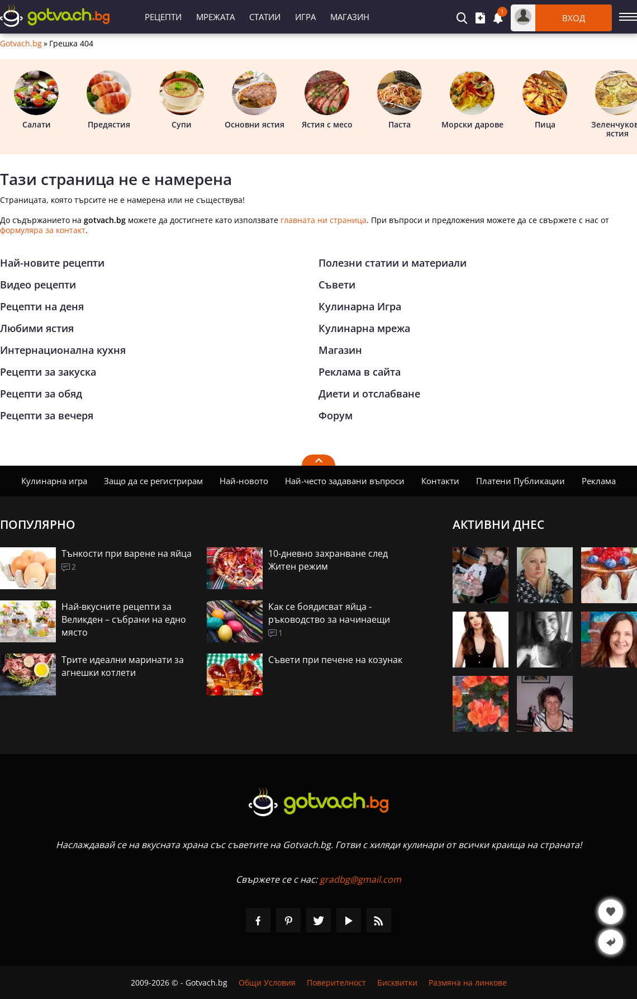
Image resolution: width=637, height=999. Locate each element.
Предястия (109, 100)
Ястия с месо (327, 100)
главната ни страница (324, 220)
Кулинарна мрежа (364, 328)
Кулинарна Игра (359, 306)
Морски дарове (472, 100)
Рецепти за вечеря (46, 415)
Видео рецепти (38, 284)
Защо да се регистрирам (153, 480)
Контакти (440, 480)
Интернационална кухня (63, 350)
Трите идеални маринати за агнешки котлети (122, 666)
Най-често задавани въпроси (345, 480)
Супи (181, 100)
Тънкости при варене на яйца (126, 553)
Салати (36, 100)
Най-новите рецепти (52, 262)
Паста (399, 100)
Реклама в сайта (359, 371)
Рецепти (163, 16)
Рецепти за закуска (48, 371)
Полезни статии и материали (392, 262)
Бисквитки (397, 982)
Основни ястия (254, 100)
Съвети (336, 284)
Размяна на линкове (468, 982)
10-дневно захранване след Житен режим (328, 559)
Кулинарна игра (54, 480)
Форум (335, 415)
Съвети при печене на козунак (335, 660)
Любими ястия (37, 328)
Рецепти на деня (42, 306)
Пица (544, 100)
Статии (265, 16)
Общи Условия (267, 982)
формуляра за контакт (42, 230)
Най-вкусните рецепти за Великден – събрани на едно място (123, 619)
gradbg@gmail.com (360, 879)
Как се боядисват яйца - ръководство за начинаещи (329, 613)
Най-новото (244, 480)
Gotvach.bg (21, 43)
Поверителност (336, 982)
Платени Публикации (520, 480)
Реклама (599, 480)
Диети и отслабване (369, 393)
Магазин (349, 16)
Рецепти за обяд (41, 393)
